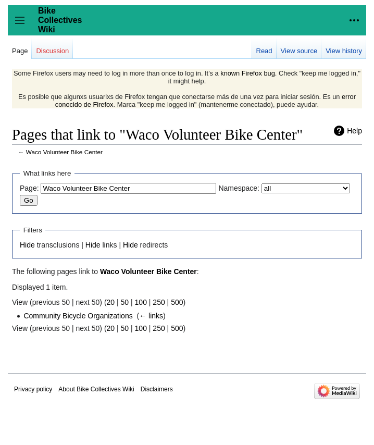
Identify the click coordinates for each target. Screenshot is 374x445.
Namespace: (238, 188)
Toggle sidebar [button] (23, 25)
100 (141, 302)
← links (151, 316)
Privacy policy (33, 389)
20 (111, 302)
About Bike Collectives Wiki (96, 389)
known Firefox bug (247, 73)
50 (125, 302)
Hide (27, 245)
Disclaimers (157, 389)
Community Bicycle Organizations (77, 316)
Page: (29, 188)
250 (159, 302)
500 (177, 302)
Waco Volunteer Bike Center (64, 152)
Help (354, 131)
